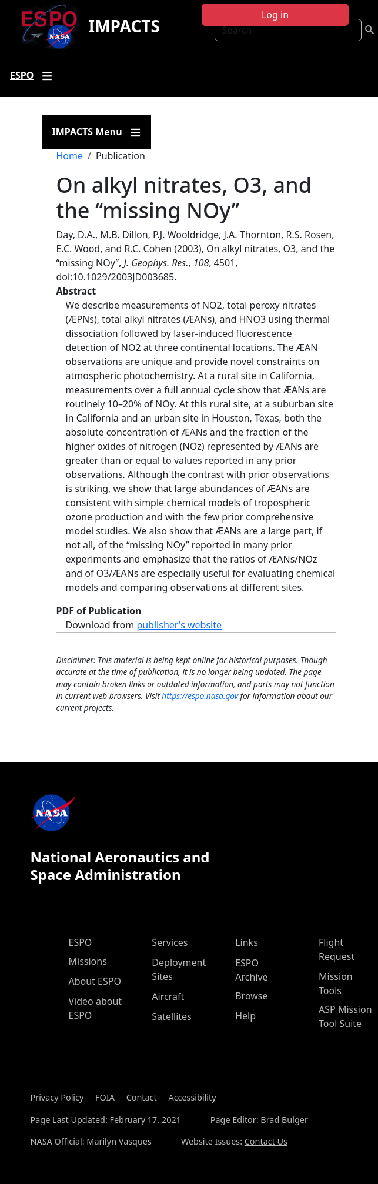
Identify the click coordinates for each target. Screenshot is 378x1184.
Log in (275, 14)
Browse (251, 995)
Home (69, 155)
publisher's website (179, 624)
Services (170, 942)
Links (246, 942)
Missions (88, 961)
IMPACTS (124, 26)
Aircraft (168, 996)
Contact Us (266, 1141)
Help (245, 1015)
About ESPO (95, 981)
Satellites (171, 1016)
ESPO (80, 942)
